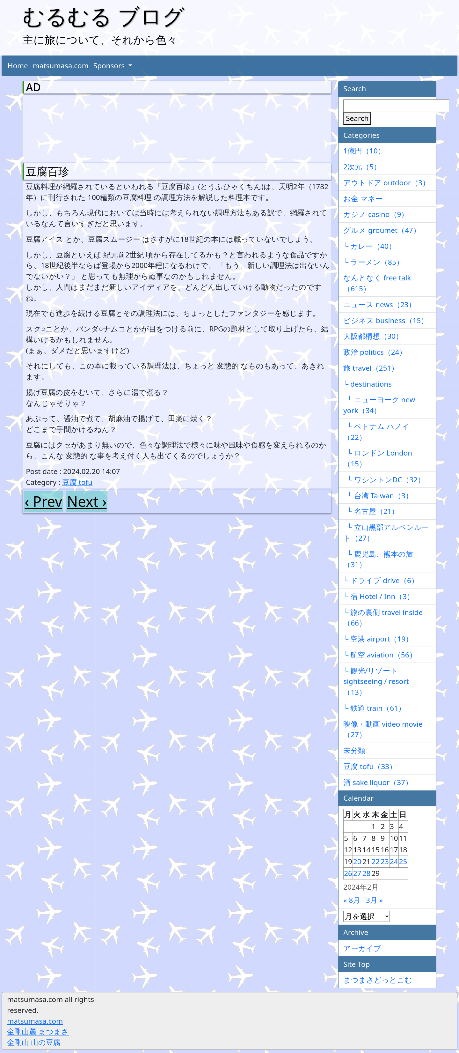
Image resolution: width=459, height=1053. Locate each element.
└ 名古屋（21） (371, 511)
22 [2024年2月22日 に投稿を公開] (376, 861)
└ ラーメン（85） (373, 262)
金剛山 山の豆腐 (34, 1042)
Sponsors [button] (110, 65)
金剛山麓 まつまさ (38, 1031)
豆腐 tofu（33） (370, 766)
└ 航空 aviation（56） (379, 655)
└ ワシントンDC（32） (384, 480)
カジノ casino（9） (375, 214)
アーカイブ (362, 948)
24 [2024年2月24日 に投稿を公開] (394, 861)
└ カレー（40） (369, 246)
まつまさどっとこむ (377, 980)
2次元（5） (362, 167)
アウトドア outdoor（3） (386, 183)
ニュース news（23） (379, 304)
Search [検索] (357, 118)
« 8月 (351, 900)
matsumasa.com (61, 65)
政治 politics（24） (374, 352)
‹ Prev (43, 501)
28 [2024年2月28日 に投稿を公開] (366, 873)
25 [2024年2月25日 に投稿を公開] (403, 861)
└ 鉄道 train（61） (374, 708)
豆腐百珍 (47, 171)
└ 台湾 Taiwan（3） (378, 496)
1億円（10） (364, 151)
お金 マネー (363, 199)
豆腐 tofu (77, 482)
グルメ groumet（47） (381, 230)
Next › (86, 501)
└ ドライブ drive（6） (381, 580)
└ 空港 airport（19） (378, 639)
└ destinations (367, 384)
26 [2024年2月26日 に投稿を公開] (348, 873)
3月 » (374, 900)
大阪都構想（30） (373, 336)
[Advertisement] (59, 127)
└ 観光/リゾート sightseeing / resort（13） (376, 681)
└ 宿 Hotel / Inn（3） (378, 596)
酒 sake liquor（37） (377, 782)
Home (18, 65)
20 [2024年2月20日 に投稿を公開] (357, 861)
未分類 (354, 750)
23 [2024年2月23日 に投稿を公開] (385, 861)
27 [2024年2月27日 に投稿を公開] (357, 873)
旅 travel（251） (370, 368)
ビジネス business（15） (385, 320)
